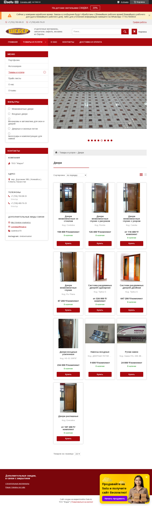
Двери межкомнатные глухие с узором (131, 218)
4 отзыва (124, 2)
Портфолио (14, 60)
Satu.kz (89, 499)
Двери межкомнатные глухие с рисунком (100, 218)
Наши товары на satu (15, 487)
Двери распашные (68, 416)
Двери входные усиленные (68, 353)
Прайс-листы (14, 78)
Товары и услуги (32, 42)
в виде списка (145, 175)
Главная (13, 42)
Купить (68, 243)
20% (95, 8)
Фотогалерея (14, 66)
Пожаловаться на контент (82, 502)
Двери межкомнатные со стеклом (68, 218)
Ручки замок (131, 352)
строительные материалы (17, 483)
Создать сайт (25, 2)
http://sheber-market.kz (21, 222)
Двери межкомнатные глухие (68, 287)
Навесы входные (100, 352)
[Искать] (125, 31)
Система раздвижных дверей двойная (132, 286)
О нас (54, 42)
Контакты (68, 42)
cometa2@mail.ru (18, 227)
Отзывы (12, 90)
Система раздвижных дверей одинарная (100, 286)
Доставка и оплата (90, 42)
